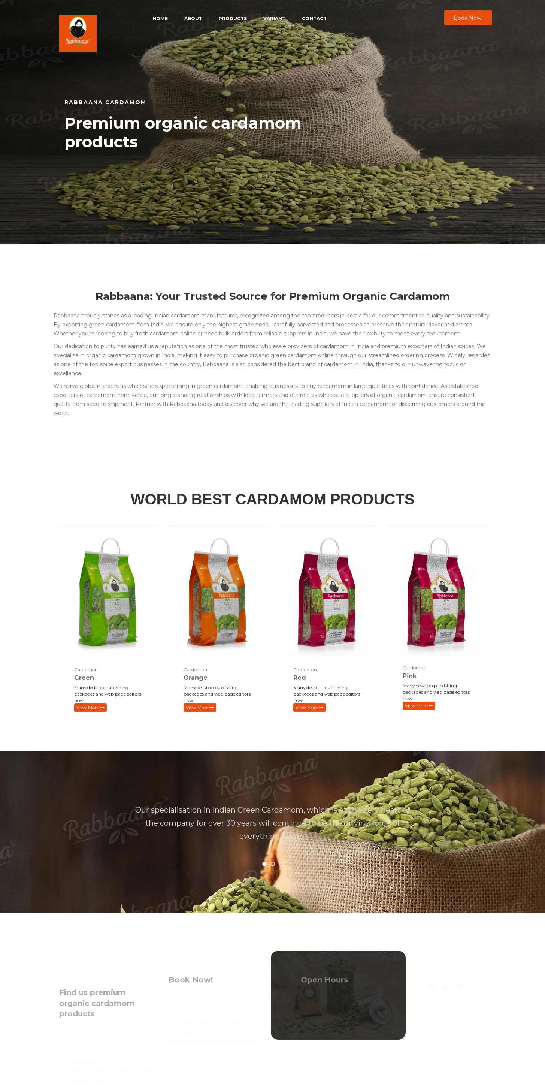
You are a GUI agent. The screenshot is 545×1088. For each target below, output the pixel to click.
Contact (314, 18)
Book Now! (468, 18)
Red (299, 677)
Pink (410, 675)
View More (90, 707)
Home (160, 18)
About (193, 18)
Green (84, 677)
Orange (196, 677)
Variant (274, 18)
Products (233, 18)
